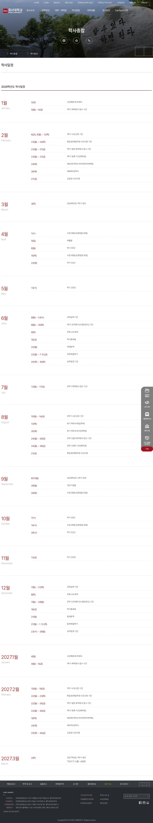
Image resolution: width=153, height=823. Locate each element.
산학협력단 (121, 3)
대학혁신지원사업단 (105, 3)
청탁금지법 (103, 803)
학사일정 (34, 54)
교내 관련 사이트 (137, 796)
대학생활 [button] (91, 10)
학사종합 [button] (76, 10)
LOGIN (46, 3)
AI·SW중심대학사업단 (85, 3)
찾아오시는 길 (104, 795)
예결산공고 (11, 784)
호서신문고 (124, 784)
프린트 (64, 40)
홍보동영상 (92, 784)
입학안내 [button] (45, 10)
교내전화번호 (104, 799)
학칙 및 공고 (27, 784)
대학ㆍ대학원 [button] (60, 10)
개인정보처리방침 (86, 795)
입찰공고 (43, 784)
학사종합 (13, 54)
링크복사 (89, 40)
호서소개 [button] (30, 10)
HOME (36, 3)
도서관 (75, 784)
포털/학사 (56, 3)
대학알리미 (59, 784)
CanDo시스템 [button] (121, 10)
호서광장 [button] (106, 10)
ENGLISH (133, 3)
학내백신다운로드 (86, 803)
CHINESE (144, 3)
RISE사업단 (69, 3)
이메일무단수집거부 (87, 799)
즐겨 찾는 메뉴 (76, 40)
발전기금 (108, 784)
